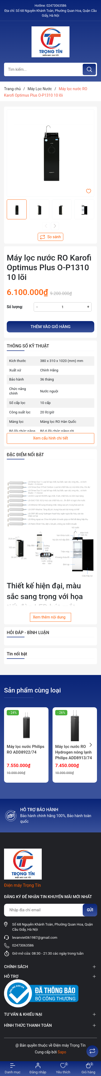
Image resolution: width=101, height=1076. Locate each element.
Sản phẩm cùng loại (32, 690)
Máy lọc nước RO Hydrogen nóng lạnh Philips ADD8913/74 (73, 752)
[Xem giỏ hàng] (88, 1069)
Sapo (62, 1052)
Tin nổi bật (17, 653)
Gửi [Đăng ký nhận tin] (90, 910)
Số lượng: (15, 307)
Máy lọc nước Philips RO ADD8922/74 (25, 749)
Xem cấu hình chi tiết (50, 438)
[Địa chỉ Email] (50, 910)
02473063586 (56, 6)
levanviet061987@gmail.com (34, 938)
